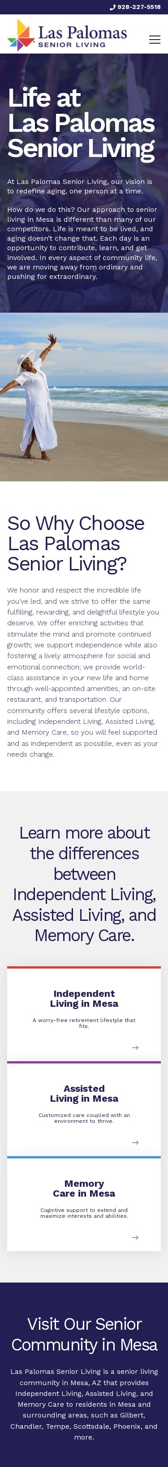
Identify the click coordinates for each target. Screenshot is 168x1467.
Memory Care (40, 1404)
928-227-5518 (135, 6)
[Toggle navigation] (155, 39)
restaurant (24, 699)
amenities (102, 688)
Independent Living (69, 721)
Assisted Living (129, 721)
